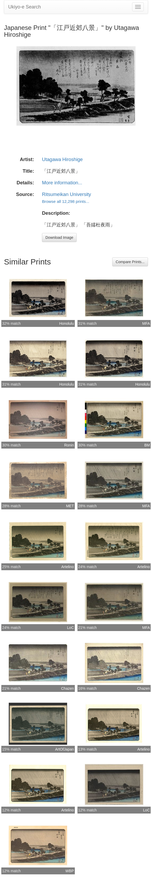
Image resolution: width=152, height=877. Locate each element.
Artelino (67, 567)
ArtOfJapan (64, 749)
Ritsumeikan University (66, 194)
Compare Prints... (130, 262)
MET (70, 506)
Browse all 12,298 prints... (65, 201)
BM (147, 445)
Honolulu (66, 323)
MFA (146, 323)
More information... (62, 182)
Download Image (59, 237)
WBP (70, 871)
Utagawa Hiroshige (62, 159)
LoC (70, 627)
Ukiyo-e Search (24, 7)
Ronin (69, 445)
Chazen (67, 688)
